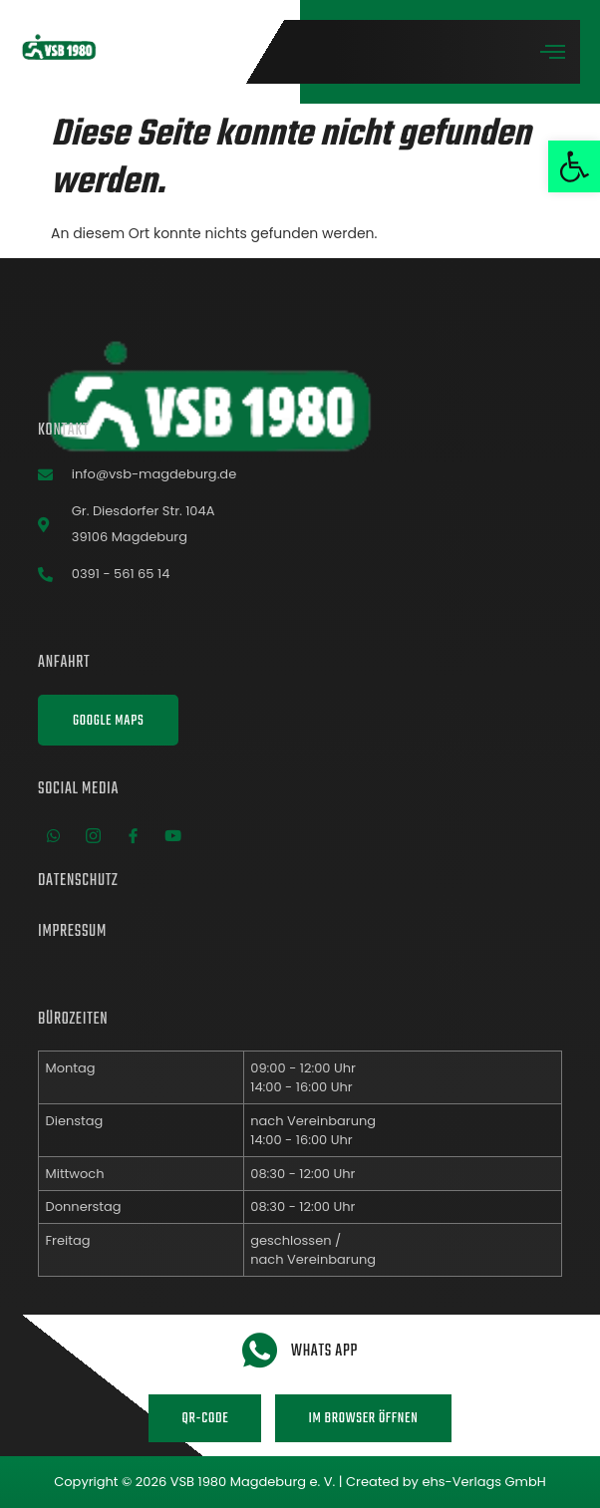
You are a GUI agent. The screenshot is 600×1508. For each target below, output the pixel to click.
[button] (574, 166)
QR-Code (204, 1418)
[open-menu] (553, 53)
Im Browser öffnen (363, 1418)
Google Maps (108, 721)
